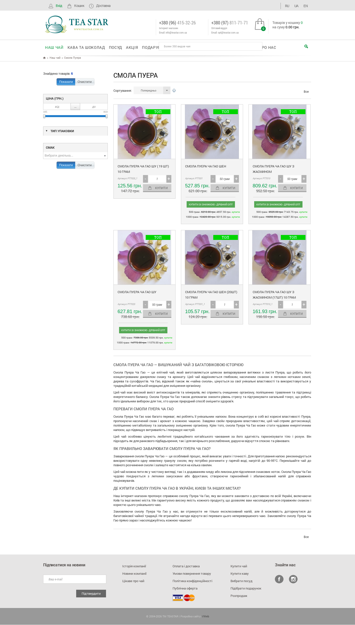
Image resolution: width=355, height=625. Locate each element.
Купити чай (239, 566)
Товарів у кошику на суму (287, 24)
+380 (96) (177, 22)
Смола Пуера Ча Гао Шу (137, 292)
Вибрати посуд (241, 581)
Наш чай (54, 47)
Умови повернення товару (192, 573)
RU (291, 5)
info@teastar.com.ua (176, 32)
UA (298, 5)
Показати (66, 82)
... (75, 107)
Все (306, 92)
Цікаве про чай (133, 581)
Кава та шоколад (86, 47)
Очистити (85, 82)
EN (305, 5)
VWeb (205, 616)
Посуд (115, 47)
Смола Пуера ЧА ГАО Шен (205, 166)
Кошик (75, 5)
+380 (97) (229, 22)
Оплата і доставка (186, 566)
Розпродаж (239, 596)
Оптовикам (242, 47)
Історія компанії (134, 566)
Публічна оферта (185, 588)
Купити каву (240, 573)
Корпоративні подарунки (198, 47)
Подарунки (154, 47)
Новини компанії (134, 573)
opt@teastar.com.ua (228, 32)
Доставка (99, 5)
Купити (161, 188)
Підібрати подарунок (246, 588)
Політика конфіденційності (192, 581)
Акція (132, 47)
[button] (152, 90)
